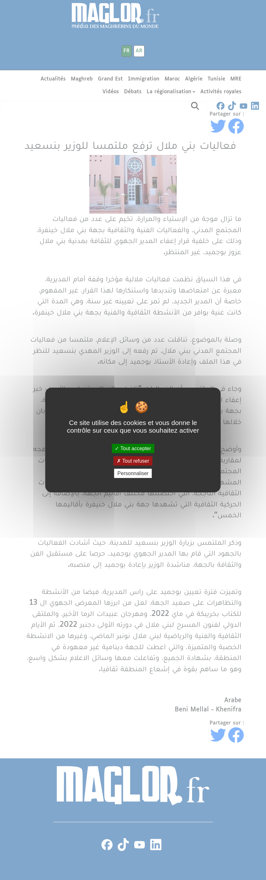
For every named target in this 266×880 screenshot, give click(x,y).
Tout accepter (133, 448)
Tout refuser (133, 461)
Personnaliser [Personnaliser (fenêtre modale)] (133, 473)
